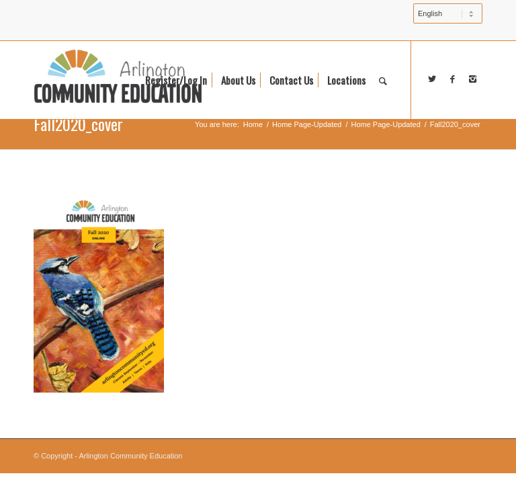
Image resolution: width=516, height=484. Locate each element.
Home (253, 124)
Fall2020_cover (78, 124)
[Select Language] (447, 13)
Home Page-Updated (306, 124)
